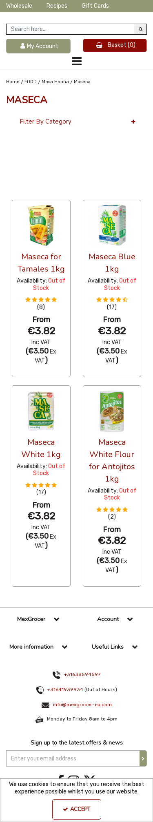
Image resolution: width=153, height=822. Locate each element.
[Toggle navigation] (76, 61)
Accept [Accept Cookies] (76, 809)
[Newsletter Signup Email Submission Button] (143, 758)
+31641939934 (65, 689)
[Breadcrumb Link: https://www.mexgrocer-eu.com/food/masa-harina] (55, 81)
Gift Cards (95, 5)
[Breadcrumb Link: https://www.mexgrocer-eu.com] (13, 81)
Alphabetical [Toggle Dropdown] (73, 192)
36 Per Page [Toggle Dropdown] (28, 192)
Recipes (57, 5)
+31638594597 (82, 674)
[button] (41, 303)
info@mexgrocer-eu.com (82, 704)
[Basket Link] (115, 45)
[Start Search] (140, 29)
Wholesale (19, 5)
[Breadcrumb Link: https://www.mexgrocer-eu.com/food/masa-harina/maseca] (82, 81)
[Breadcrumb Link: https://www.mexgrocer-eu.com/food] (30, 81)
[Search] (70, 29)
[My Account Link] (38, 46)
